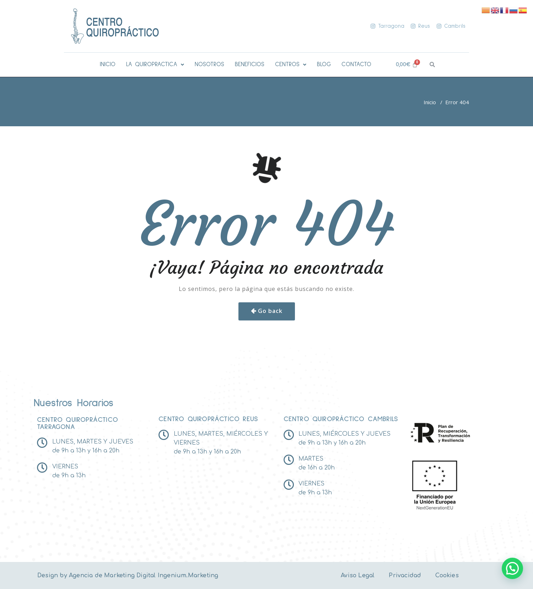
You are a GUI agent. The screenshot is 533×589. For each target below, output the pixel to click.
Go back (270, 311)
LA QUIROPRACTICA (155, 65)
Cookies (446, 575)
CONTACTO (356, 65)
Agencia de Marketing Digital (112, 575)
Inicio (430, 102)
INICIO (107, 65)
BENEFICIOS (249, 65)
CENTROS (290, 65)
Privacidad (405, 575)
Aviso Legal (358, 575)
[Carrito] (406, 64)
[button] (155, 64)
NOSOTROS (209, 65)
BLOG (324, 65)
